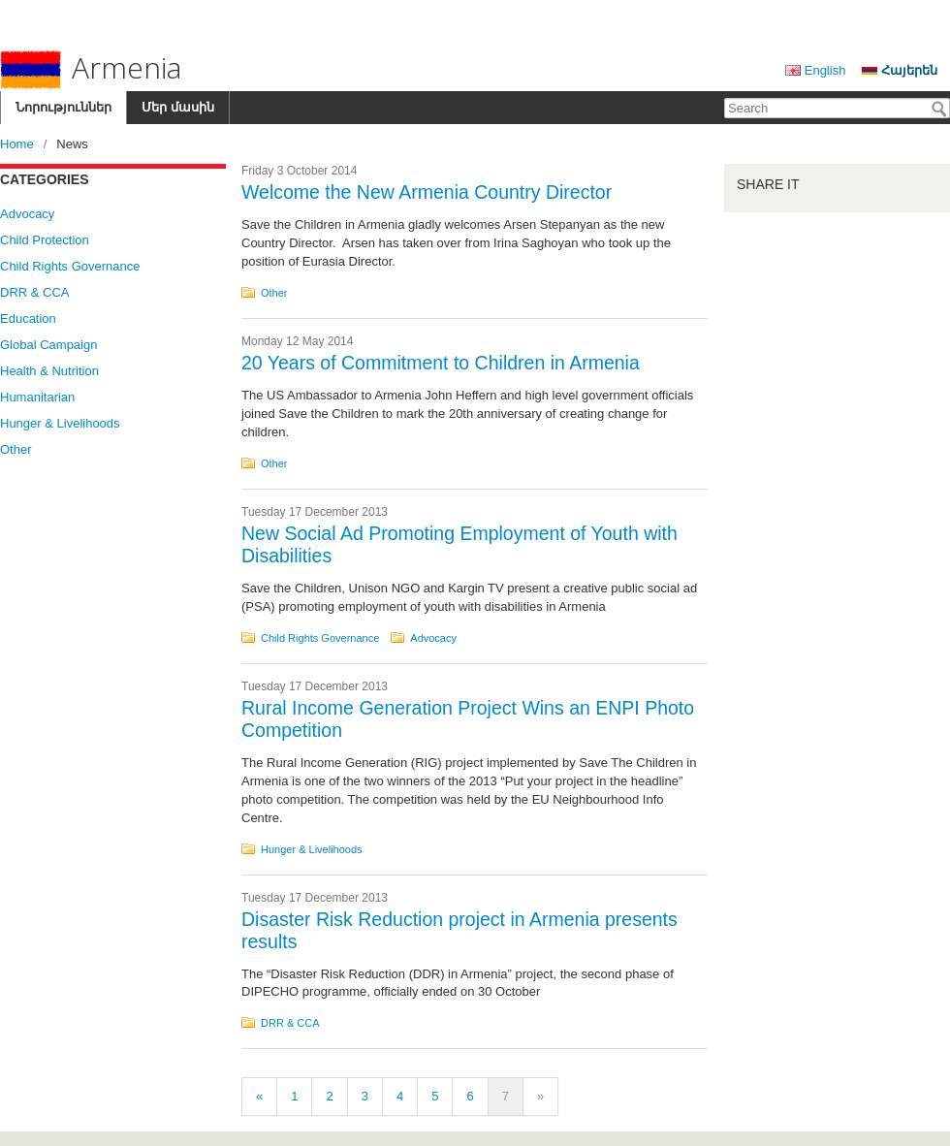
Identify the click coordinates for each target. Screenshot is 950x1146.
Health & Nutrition (49, 371)
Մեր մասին (178, 107)
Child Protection (44, 240)
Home (17, 144)
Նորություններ (63, 107)
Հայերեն (909, 70)
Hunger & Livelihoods (60, 423)
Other (16, 449)
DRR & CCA (35, 292)
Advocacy (27, 214)
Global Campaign (48, 344)
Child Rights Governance (70, 266)
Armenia (90, 69)
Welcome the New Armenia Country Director (426, 192)
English (825, 70)
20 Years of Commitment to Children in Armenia (440, 362)
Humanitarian (37, 397)
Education (28, 318)
